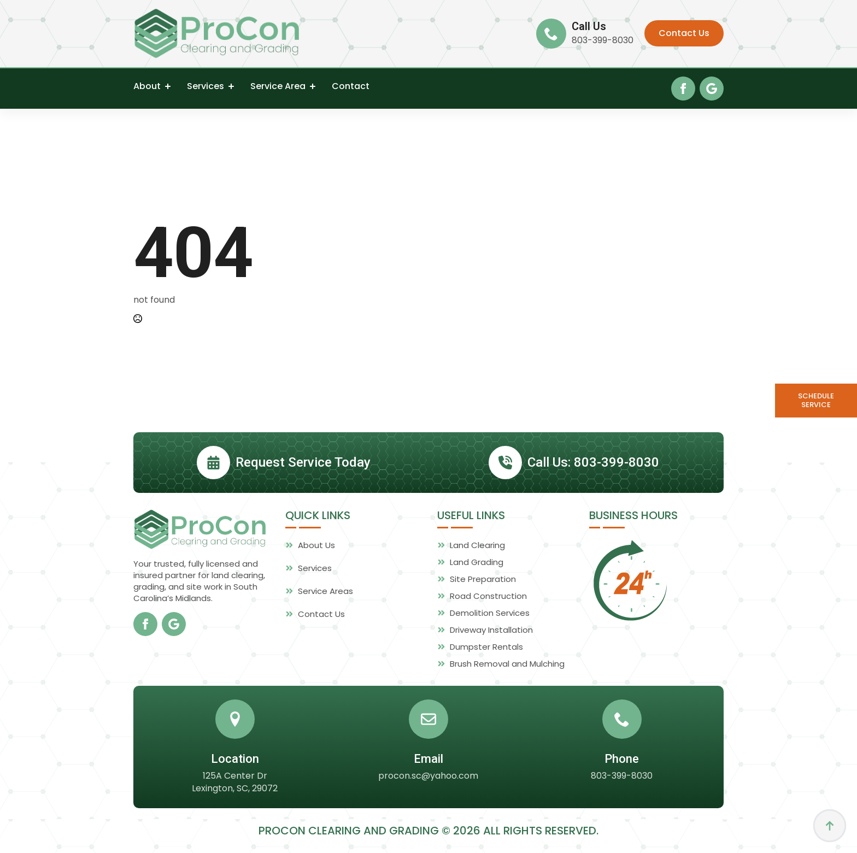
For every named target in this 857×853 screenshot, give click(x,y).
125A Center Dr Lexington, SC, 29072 (235, 804)
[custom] (712, 89)
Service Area (278, 86)
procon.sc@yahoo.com (428, 798)
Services (205, 86)
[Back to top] (829, 825)
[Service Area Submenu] (310, 86)
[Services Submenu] (229, 86)
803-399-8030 (602, 40)
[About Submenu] (166, 86)
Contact (350, 86)
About (147, 86)
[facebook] (683, 89)
